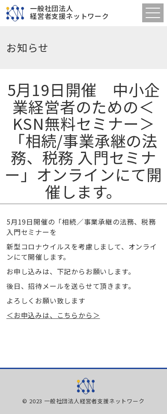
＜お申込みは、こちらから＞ (53, 315)
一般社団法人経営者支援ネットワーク (69, 13)
